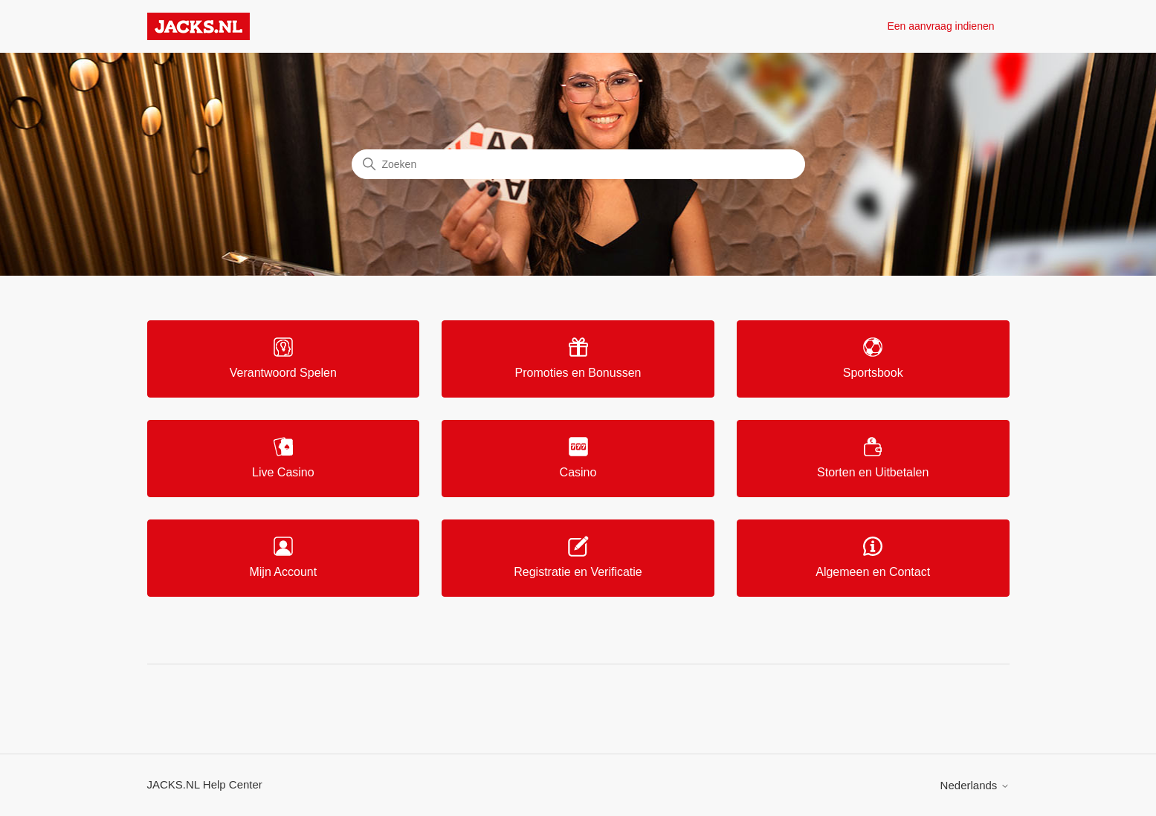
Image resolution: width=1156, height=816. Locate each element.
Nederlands (975, 785)
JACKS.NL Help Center (204, 784)
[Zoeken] (578, 164)
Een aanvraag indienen (940, 26)
